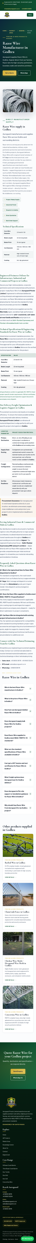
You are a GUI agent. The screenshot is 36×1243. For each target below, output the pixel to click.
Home (5, 30)
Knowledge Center (8, 1145)
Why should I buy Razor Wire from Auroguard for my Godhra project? (16, 808)
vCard (16, 1239)
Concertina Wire (7, 1182)
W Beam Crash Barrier (9, 1165)
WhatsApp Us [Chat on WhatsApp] (28, 1238)
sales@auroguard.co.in (9, 1204)
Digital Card (6, 1155)
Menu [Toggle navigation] (30, 15)
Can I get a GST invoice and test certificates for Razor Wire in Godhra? (16, 766)
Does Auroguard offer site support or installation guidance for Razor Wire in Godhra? (16, 794)
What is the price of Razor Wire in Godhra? (16, 700)
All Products (6, 1138)
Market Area (12, 32)
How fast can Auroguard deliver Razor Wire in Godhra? (16, 712)
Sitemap (5, 1239)
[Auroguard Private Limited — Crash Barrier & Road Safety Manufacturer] (7, 15)
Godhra (22, 30)
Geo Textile (6, 1172)
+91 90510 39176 (26, 9)
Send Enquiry (18, 1071)
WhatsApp (24, 73)
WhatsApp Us (18, 1078)
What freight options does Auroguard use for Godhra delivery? (14, 780)
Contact (5, 1151)
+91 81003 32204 (8, 1196)
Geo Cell (5, 1179)
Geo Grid (5, 1175)
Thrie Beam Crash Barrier (10, 1168)
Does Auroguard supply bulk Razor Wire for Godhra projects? (15, 724)
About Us (5, 1148)
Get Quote (11, 1239)
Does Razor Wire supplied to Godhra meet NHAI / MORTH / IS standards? (16, 738)
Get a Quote (9, 73)
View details (9, 877)
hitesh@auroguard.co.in (12, 9)
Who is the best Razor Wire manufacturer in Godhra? (14, 689)
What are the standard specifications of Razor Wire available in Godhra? (15, 752)
